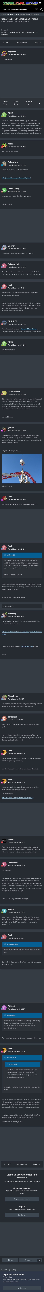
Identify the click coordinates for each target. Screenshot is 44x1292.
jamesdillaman (14, 391)
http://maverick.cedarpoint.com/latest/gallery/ (17, 798)
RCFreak (11, 1006)
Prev (7, 43)
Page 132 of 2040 (22, 43)
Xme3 (10, 144)
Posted (17, 55)
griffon (11, 428)
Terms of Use (7, 1277)
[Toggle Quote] (5, 555)
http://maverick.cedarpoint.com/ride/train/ (16, 178)
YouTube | (29, 14)
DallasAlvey (13, 162)
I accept (22, 1288)
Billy (10, 497)
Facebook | (22, 14)
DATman (11, 246)
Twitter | (16, 14)
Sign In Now (22, 1215)
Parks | (11, 14)
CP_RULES (12, 321)
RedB (10, 751)
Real (10, 285)
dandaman (12, 717)
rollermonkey (13, 188)
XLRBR (11, 909)
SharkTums (13, 696)
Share (10, 1260)
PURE (10, 113)
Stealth (11, 839)
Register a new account (22, 1199)
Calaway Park (13, 264)
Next (36, 43)
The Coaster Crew (27, 646)
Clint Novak (13, 863)
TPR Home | (5, 14)
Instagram (36, 14)
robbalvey (7, 30)
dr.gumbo (12, 52)
